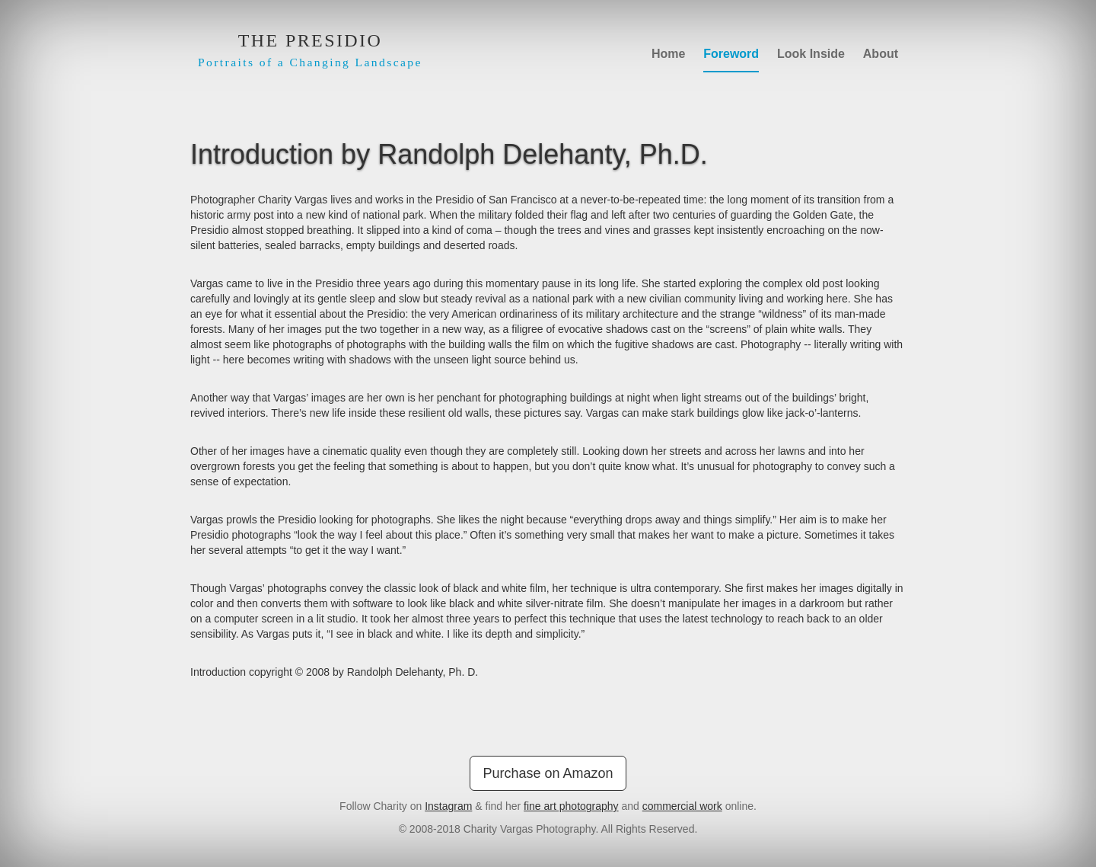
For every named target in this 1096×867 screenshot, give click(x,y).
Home (668, 53)
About (880, 53)
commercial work (682, 806)
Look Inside (811, 53)
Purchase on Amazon (548, 773)
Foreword (731, 53)
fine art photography (571, 806)
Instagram (448, 806)
